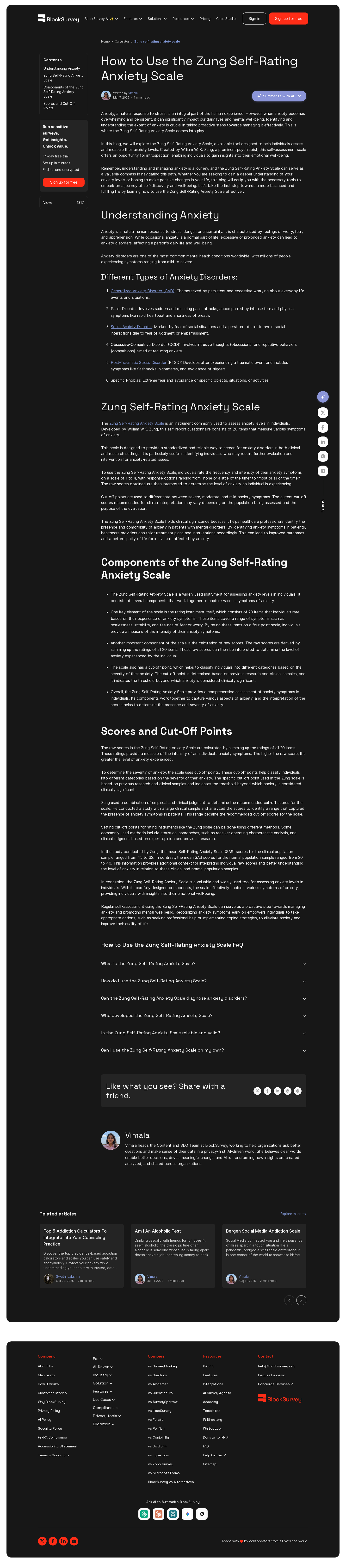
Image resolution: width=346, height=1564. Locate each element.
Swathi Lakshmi (68, 1276)
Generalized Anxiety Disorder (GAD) (142, 290)
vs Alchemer (158, 1384)
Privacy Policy (49, 1410)
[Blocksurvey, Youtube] (74, 1541)
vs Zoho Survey (160, 1464)
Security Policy (50, 1428)
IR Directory (212, 1419)
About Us (45, 1366)
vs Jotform (157, 1446)
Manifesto (46, 1375)
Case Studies (226, 19)
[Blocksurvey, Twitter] (42, 1541)
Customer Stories (52, 1393)
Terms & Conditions (53, 1455)
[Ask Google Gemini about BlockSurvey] (187, 1514)
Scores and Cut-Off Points (59, 105)
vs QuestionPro (160, 1393)
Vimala (133, 93)
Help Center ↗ (214, 1455)
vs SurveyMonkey (162, 1366)
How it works (48, 1384)
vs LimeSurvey (159, 1410)
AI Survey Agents (217, 1393)
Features (133, 18)
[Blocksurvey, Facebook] (53, 1541)
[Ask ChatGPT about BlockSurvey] (144, 1514)
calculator (122, 41)
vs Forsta (155, 1419)
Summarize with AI (279, 96)
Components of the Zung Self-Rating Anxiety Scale (63, 92)
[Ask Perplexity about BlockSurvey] (173, 1514)
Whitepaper (212, 1428)
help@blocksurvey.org (276, 1366)
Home (105, 41)
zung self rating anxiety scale (157, 41)
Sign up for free (288, 18)
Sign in (254, 18)
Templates (211, 1410)
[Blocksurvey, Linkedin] (63, 1541)
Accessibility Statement (58, 1446)
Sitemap (209, 1464)
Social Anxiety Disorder (131, 326)
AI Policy (44, 1419)
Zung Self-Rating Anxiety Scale (63, 77)
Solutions (157, 18)
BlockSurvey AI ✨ (101, 18)
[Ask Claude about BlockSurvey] (158, 1514)
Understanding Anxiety (61, 68)
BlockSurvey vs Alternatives (171, 1482)
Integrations (213, 1384)
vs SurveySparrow (163, 1402)
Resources (183, 18)
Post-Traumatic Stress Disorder (138, 362)
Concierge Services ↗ (276, 1384)
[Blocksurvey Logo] (58, 18)
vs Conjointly (158, 1437)
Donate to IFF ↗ (216, 1437)
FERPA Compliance (52, 1437)
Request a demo (271, 1375)
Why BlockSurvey (52, 1402)
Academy (210, 1402)
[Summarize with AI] (323, 397)
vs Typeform (158, 1455)
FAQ (206, 1446)
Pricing (205, 19)
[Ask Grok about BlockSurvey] (202, 1514)
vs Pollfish (156, 1428)
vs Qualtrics (157, 1375)
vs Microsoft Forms (164, 1473)
